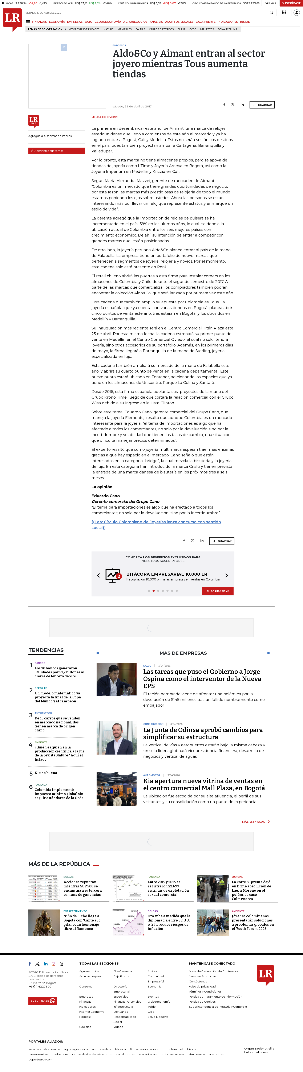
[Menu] (28, 21)
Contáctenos (198, 981)
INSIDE (245, 21)
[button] (97, 576)
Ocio (151, 1011)
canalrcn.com (125, 1054)
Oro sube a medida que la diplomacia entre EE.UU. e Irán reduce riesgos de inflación (169, 922)
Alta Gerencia (122, 971)
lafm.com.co (196, 1054)
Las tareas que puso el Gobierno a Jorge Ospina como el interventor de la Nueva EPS (202, 679)
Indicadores (87, 1006)
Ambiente (41, 742)
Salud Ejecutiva (158, 1016)
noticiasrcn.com (173, 1054)
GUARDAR (262, 105)
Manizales (125, 29)
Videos (118, 1026)
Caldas (140, 29)
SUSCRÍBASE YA (217, 591)
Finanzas (85, 1001)
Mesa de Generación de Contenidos (213, 971)
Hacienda (41, 784)
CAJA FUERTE (205, 21)
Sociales (85, 1026)
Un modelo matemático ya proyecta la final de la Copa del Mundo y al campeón (58, 697)
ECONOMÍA (57, 21)
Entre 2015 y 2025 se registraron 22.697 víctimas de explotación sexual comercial (168, 888)
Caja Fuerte (121, 976)
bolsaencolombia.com (182, 1049)
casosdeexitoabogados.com (48, 1054)
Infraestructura (123, 1006)
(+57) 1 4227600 (39, 986)
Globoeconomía (159, 1001)
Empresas (86, 996)
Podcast (85, 1016)
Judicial (237, 876)
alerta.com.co (218, 1054)
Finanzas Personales (127, 1001)
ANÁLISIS (156, 21)
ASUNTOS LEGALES (179, 21)
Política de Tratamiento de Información (215, 996)
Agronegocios (89, 971)
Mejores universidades (84, 29)
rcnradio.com (148, 1054)
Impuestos (207, 29)
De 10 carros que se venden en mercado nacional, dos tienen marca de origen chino (57, 724)
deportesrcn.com (40, 1059)
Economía (155, 986)
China (181, 29)
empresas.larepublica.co (109, 1049)
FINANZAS (39, 21)
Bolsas (69, 876)
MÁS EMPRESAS (253, 821)
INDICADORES (228, 21)
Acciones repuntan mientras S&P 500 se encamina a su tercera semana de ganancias (83, 888)
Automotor (43, 713)
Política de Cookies (202, 1001)
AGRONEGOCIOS (135, 21)
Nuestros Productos (202, 976)
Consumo (86, 986)
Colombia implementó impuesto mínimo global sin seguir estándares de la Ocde (59, 794)
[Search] (271, 13)
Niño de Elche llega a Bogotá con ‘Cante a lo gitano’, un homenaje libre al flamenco (82, 922)
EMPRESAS (75, 21)
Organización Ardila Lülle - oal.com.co (259, 1050)
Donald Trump (227, 29)
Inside (152, 1006)
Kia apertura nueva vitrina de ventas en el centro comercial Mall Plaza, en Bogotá (204, 784)
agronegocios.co (76, 1049)
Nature (108, 29)
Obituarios (120, 1011)
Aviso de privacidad (202, 986)
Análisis (152, 971)
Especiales (120, 996)
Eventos (153, 996)
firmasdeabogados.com (146, 1049)
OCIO (88, 21)
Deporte (41, 688)
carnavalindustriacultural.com (92, 1054)
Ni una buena (46, 773)
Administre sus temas (47, 150)
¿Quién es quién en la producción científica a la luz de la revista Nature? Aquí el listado (59, 753)
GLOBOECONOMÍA (107, 21)
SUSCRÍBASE (291, 3)
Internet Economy (91, 1011)
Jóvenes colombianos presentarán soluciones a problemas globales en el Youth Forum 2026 (253, 922)
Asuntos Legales (90, 976)
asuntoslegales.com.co (44, 1049)
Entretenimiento (75, 911)
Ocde (193, 29)
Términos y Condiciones (205, 991)
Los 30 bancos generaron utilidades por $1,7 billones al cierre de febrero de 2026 (59, 672)
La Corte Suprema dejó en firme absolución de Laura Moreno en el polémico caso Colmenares (251, 890)
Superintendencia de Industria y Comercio (218, 1006)
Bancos (40, 663)
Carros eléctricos (161, 29)
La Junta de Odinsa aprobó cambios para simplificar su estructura (203, 733)
